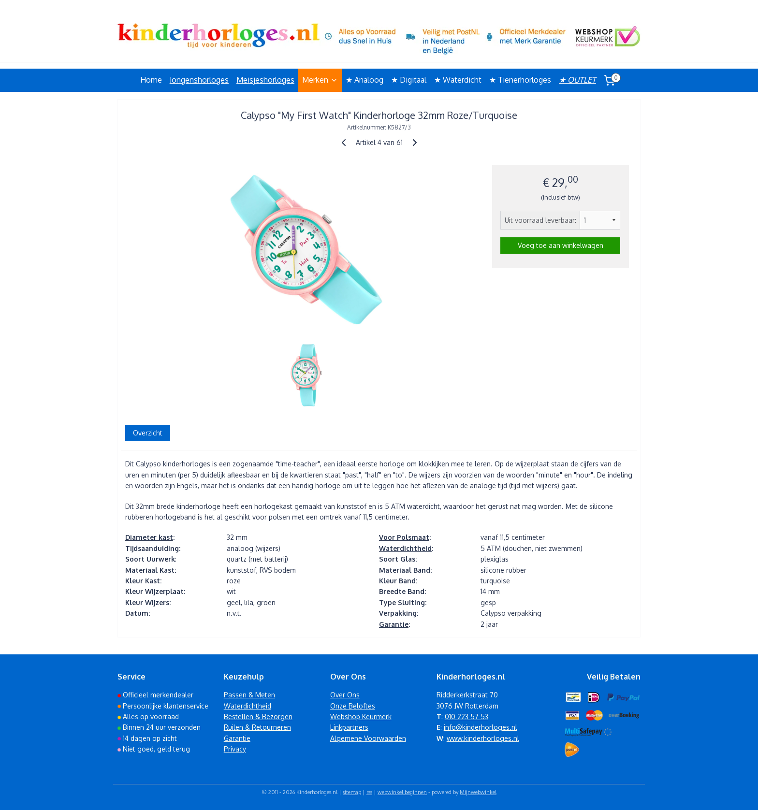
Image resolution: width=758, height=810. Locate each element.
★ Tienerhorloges (520, 80)
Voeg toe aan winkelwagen (560, 245)
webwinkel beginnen (402, 792)
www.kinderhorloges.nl (483, 738)
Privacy (235, 749)
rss (369, 792)
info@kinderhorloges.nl (480, 727)
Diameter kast (149, 537)
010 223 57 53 (466, 716)
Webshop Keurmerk (361, 716)
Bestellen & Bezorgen (258, 716)
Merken (320, 80)
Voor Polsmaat (404, 537)
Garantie (393, 624)
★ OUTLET (577, 80)
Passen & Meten (249, 695)
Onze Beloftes (352, 706)
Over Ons (345, 695)
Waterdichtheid (405, 548)
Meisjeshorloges (265, 80)
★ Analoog (364, 80)
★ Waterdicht (457, 80)
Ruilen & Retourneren (257, 727)
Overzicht (147, 433)
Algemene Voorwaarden (368, 738)
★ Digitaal (408, 80)
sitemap (352, 792)
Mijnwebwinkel (478, 792)
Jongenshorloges (199, 80)
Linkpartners (349, 727)
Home (151, 80)
